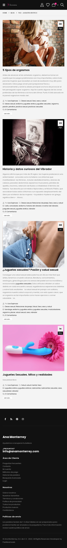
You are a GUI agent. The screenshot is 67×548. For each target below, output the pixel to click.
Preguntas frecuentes (12, 463)
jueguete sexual (9, 209)
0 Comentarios (11, 110)
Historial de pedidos (11, 475)
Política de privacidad (12, 501)
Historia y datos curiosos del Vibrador (27, 169)
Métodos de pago (10, 472)
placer (12, 312)
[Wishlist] (48, 5)
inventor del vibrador (50, 206)
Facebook (5, 419)
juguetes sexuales (44, 104)
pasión (5, 107)
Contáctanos (8, 510)
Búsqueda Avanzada (12, 478)
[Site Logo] (12, 5)
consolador (13, 206)
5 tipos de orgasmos (16, 70)
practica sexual (22, 107)
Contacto (7, 466)
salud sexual (21, 312)
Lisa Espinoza (13, 101)
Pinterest (17, 419)
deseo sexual (10, 104)
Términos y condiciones (13, 498)
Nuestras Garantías (11, 495)
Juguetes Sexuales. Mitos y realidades (27, 374)
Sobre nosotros (9, 492)
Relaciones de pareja (40, 203)
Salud (35, 307)
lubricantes (36, 388)
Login (5, 481)
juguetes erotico (29, 104)
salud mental (32, 385)
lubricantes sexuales (49, 388)
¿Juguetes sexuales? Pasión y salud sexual (30, 270)
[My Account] (42, 5)
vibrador (32, 209)
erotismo (19, 104)
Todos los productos (11, 504)
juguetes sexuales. (24, 283)
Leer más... (7, 113)
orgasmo (55, 104)
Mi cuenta (7, 469)
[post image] (33, 43)
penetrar (12, 107)
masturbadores (54, 309)
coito (7, 206)
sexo (28, 312)
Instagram (22, 419)
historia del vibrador (34, 206)
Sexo (34, 101)
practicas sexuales (35, 107)
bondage (8, 309)
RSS (11, 419)
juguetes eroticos (24, 388)
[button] (5, 5)
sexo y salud (41, 101)
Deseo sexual (26, 101)
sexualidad (7, 391)
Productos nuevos (10, 507)
